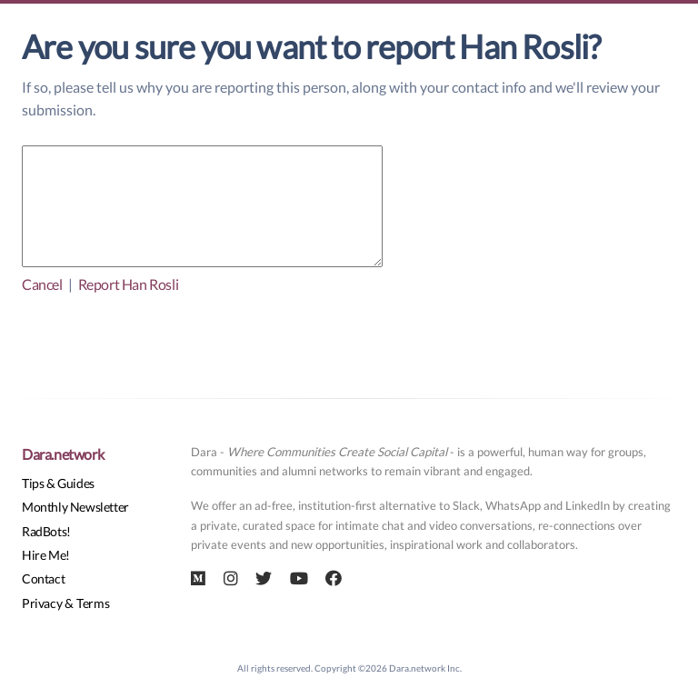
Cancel (42, 284)
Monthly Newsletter (75, 506)
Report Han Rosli (128, 284)
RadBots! (46, 531)
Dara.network (63, 454)
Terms (92, 603)
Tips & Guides (58, 483)
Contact (43, 578)
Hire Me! (46, 555)
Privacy (42, 603)
